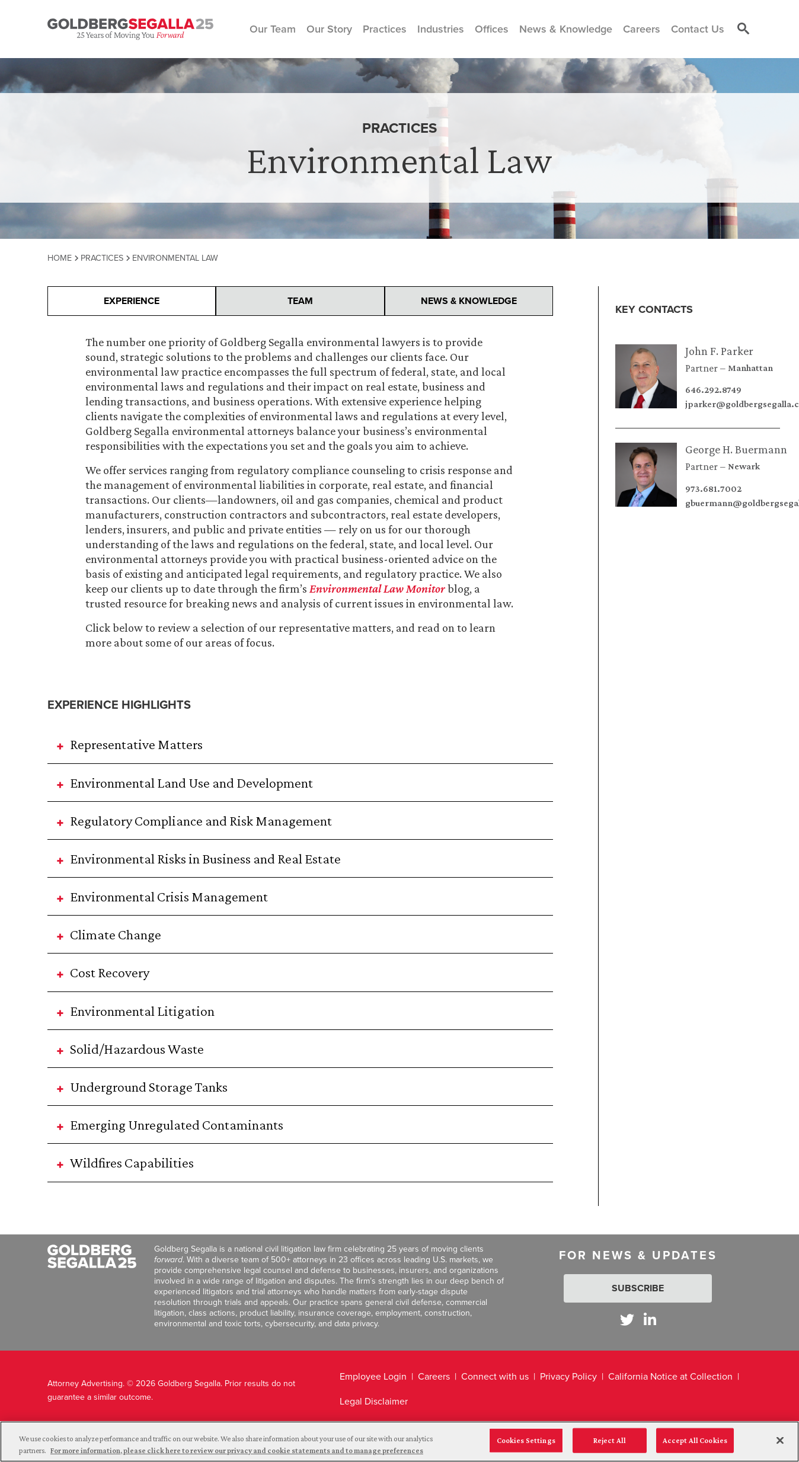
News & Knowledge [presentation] (469, 301)
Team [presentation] (300, 301)
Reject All (609, 1447)
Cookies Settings (526, 1447)
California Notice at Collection (670, 1376)
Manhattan (750, 368)
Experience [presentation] (131, 301)
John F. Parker (719, 350)
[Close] (780, 1448)
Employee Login (373, 1376)
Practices (102, 257)
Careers (434, 1376)
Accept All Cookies (695, 1447)
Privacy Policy (568, 1376)
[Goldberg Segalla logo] (130, 29)
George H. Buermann (736, 449)
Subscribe (638, 1288)
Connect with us (495, 1376)
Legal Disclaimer (374, 1401)
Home (59, 257)
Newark (744, 466)
